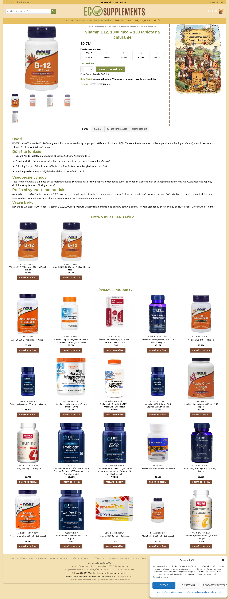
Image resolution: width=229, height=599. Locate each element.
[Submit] (53, 11)
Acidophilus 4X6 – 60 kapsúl (201, 339)
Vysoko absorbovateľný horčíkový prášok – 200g (71, 405)
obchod (112, 26)
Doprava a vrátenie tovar (21, 558)
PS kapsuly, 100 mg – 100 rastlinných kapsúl (201, 470)
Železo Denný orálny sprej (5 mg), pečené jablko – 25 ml (114, 341)
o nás (212, 2)
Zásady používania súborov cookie (169, 592)
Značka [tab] (98, 129)
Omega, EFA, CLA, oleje (139, 20)
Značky (159, 20)
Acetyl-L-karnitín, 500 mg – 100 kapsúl (28, 536)
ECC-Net (130, 576)
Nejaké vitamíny (148, 26)
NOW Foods (103, 84)
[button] (223, 560)
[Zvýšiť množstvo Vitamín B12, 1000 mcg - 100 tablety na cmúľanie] (91, 69)
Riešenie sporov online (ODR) (76, 576)
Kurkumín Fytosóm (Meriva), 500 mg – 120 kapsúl (201, 537)
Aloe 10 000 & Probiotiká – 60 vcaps (27, 339)
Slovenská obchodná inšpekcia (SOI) (102, 576)
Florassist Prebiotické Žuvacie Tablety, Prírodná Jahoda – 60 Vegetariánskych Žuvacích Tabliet (71, 471)
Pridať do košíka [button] (28, 278)
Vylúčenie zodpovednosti (105, 558)
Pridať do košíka (110, 69)
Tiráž (219, 592)
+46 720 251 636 (84, 573)
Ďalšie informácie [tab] (117, 129)
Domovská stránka (97, 26)
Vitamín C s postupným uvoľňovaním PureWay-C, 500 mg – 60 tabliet (71, 341)
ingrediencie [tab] (139, 129)
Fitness (120, 20)
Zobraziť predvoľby (214, 585)
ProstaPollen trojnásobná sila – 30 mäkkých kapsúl (158, 341)
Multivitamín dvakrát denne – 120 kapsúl (71, 537)
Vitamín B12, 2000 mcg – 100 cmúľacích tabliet (27, 268)
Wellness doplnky (76, 20)
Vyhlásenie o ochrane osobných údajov (200, 592)
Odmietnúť (188, 585)
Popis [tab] (85, 129)
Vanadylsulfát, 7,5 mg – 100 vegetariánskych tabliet (158, 405)
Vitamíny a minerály (101, 20)
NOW (93, 84)
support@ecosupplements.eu (113, 573)
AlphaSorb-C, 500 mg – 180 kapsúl (158, 536)
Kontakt (220, 2)
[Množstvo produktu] (87, 69)
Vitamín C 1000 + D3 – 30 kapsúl (114, 536)
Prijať (164, 585)
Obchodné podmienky (47, 558)
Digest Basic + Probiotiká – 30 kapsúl (158, 468)
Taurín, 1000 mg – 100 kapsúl (27, 468)
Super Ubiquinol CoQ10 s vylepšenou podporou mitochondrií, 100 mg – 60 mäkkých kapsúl (114, 471)
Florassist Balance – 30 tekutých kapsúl (28, 404)
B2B (80, 558)
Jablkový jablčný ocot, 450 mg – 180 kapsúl (201, 405)
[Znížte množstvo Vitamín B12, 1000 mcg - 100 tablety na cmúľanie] (82, 69)
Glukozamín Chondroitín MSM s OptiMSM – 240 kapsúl (114, 405)
